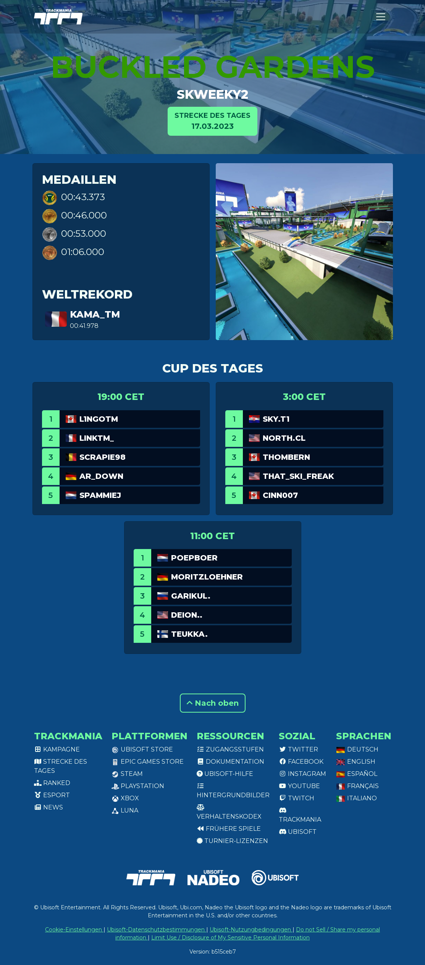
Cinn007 (280, 495)
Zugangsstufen (230, 749)
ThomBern (286, 457)
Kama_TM (95, 314)
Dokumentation (230, 761)
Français (357, 786)
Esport (52, 795)
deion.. (186, 615)
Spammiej (100, 495)
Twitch (296, 798)
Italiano (356, 798)
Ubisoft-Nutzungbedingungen (251, 929)
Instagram (302, 773)
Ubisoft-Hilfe (225, 773)
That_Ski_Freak (298, 476)
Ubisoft (298, 831)
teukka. (189, 634)
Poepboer (194, 557)
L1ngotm (98, 419)
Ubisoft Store (142, 749)
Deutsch (357, 749)
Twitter (298, 749)
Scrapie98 (102, 457)
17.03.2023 (212, 121)
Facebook (301, 761)
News (48, 807)
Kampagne (57, 749)
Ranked (52, 783)
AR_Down (101, 476)
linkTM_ (96, 438)
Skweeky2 (212, 94)
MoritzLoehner (207, 576)
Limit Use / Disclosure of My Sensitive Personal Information (230, 937)
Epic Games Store (148, 761)
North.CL (284, 438)
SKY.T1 (276, 419)
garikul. (190, 596)
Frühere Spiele (229, 828)
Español (356, 773)
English (355, 761)
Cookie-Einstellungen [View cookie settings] (74, 929)
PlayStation (138, 786)
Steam (127, 773)
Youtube (299, 786)
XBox (125, 798)
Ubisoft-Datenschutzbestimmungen (156, 929)
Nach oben (213, 703)
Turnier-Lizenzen (232, 841)
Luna (125, 810)
